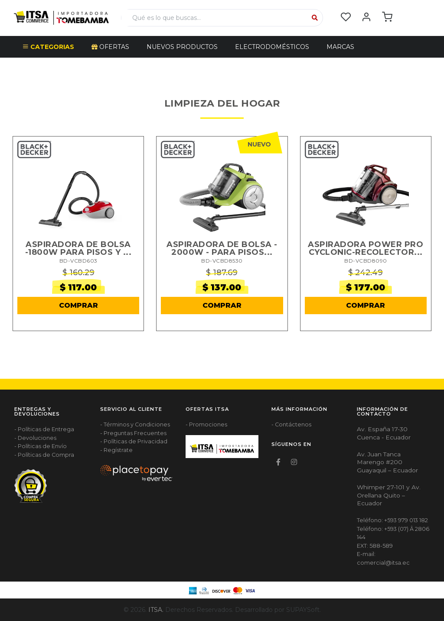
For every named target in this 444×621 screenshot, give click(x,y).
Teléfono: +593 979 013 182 (392, 520)
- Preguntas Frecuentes (133, 433)
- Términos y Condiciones (135, 424)
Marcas (340, 47)
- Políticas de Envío (40, 446)
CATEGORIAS (48, 47)
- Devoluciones (35, 438)
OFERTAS (110, 47)
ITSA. (155, 610)
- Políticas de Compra (44, 455)
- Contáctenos (291, 424)
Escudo (36, 68)
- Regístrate (116, 450)
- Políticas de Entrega (44, 429)
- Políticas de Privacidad (133, 441)
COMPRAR (78, 305)
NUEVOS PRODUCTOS (182, 47)
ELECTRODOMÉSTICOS (272, 47)
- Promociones (206, 424)
